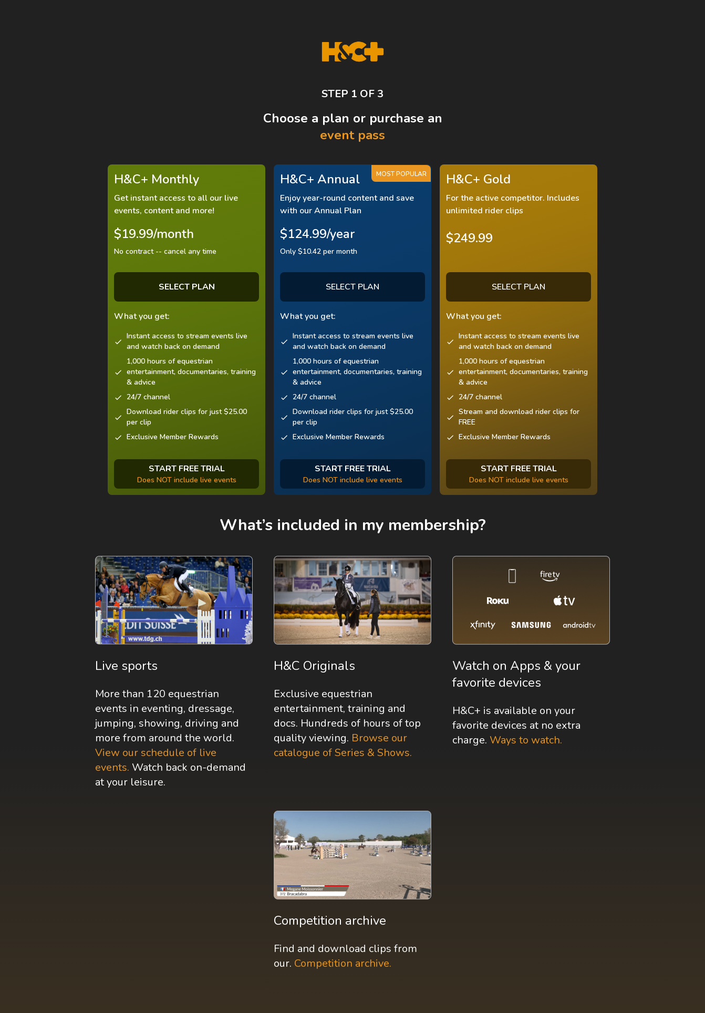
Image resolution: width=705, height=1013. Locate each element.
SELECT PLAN (352, 287)
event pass (352, 135)
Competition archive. (342, 963)
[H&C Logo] (352, 51)
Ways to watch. (526, 740)
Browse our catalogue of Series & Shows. (343, 745)
